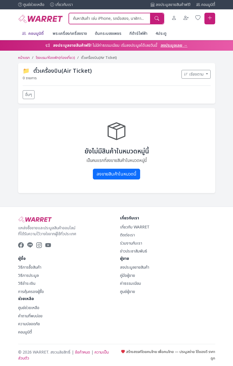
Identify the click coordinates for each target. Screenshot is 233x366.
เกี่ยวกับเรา (61, 5)
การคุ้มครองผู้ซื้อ (31, 292)
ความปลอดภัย (29, 324)
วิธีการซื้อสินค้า (29, 267)
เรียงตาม (194, 74)
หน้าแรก (24, 58)
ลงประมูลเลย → (174, 45)
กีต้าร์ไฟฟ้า (138, 34)
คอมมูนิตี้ (205, 5)
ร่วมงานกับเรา (131, 243)
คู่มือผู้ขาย (127, 276)
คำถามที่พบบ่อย (30, 316)
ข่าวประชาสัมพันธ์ (133, 251)
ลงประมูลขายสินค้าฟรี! (171, 5)
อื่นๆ (28, 95)
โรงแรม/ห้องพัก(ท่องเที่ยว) (55, 58)
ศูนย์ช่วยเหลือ (31, 5)
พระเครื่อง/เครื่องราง (70, 34)
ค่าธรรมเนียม (130, 283)
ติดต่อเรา (127, 235)
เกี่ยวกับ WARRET (134, 227)
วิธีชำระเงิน (26, 283)
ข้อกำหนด (82, 352)
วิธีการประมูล (28, 276)
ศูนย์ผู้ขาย (127, 292)
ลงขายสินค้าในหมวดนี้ (116, 174)
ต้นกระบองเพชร (108, 34)
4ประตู (160, 34)
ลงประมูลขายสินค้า (134, 267)
